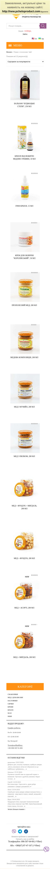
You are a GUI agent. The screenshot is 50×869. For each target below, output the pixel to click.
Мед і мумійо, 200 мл (24, 407)
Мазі (10, 713)
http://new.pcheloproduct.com (21, 11)
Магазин (9, 52)
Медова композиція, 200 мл (24, 357)
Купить (31, 112)
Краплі (10, 710)
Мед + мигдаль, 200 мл (24, 657)
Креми (10, 707)
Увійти (25, 34)
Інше (10, 716)
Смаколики (13, 694)
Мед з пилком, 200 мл (24, 456)
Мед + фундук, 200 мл (24, 558)
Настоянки (12, 701)
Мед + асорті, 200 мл (24, 608)
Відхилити (44, 12)
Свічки (11, 704)
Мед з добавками (15, 697)
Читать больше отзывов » (16, 809)
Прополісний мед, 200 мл (24, 305)
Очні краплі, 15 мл (24, 206)
